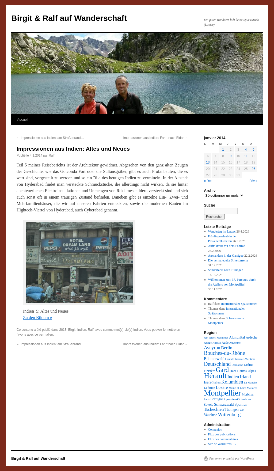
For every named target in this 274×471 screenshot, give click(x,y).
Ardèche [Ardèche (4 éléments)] (251, 337)
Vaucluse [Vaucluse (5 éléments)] (210, 415)
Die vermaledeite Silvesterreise (228, 260)
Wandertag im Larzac (222, 231)
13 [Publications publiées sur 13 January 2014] (208, 162)
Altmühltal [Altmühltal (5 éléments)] (237, 337)
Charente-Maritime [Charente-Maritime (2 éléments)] (244, 359)
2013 (62, 330)
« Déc (208, 181)
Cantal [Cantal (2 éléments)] (229, 359)
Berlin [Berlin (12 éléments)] (226, 347)
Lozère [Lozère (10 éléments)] (222, 387)
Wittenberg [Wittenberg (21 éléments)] (229, 414)
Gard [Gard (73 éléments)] (222, 369)
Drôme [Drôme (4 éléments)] (248, 365)
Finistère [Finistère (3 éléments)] (209, 371)
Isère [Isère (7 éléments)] (208, 382)
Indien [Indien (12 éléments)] (233, 376)
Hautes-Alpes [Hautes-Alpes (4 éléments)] (246, 371)
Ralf (51, 155)
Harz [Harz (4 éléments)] (233, 371)
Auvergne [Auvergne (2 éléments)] (235, 342)
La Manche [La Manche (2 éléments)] (250, 382)
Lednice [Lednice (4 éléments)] (209, 388)
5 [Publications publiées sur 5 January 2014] (253, 149)
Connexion (215, 429)
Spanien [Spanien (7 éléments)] (240, 404)
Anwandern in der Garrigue (225, 255)
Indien (81, 330)
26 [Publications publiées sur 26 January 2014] (253, 169)
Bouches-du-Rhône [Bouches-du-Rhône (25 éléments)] (224, 353)
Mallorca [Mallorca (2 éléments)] (252, 387)
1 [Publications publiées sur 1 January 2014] (223, 149)
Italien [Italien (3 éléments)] (216, 382)
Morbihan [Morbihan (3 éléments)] (248, 394)
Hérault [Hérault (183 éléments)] (215, 375)
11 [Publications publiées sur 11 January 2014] (246, 156)
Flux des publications (222, 434)
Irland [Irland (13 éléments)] (245, 376)
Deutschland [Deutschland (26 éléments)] (217, 364)
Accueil (22, 119)
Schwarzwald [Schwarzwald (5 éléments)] (224, 404)
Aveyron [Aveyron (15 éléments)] (212, 347)
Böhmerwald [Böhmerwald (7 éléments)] (214, 358)
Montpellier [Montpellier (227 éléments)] (222, 393)
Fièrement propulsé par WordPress (231, 458)
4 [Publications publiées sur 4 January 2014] (246, 149)
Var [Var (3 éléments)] (241, 410)
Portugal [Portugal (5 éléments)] (216, 399)
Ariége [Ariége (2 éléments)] (208, 342)
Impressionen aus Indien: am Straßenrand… (50, 138)
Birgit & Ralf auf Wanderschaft (69, 18)
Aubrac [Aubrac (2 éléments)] (216, 342)
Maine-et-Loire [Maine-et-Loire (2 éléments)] (237, 387)
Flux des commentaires (223, 439)
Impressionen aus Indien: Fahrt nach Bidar (155, 138)
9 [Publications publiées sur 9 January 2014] (231, 156)
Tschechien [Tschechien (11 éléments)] (214, 409)
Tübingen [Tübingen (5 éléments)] (231, 410)
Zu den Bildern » (37, 317)
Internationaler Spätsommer (239, 304)
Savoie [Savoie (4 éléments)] (208, 405)
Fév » (253, 181)
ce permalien (44, 334)
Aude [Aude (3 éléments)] (225, 342)
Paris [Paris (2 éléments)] (207, 399)
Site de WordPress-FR (222, 444)
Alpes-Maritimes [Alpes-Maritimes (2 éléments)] (218, 337)
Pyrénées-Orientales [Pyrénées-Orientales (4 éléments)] (237, 399)
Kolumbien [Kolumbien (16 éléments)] (232, 382)
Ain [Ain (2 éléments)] (206, 337)
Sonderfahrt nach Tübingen (225, 270)
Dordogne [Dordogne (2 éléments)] (237, 364)
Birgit (71, 330)
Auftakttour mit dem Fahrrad (226, 246)
